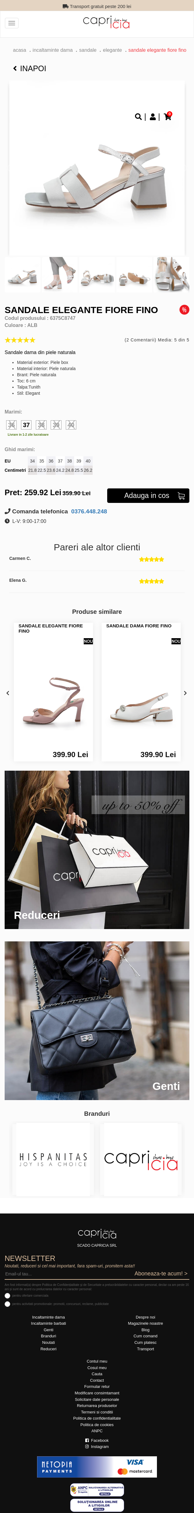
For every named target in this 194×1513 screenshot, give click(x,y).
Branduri (48, 1336)
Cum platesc (145, 1342)
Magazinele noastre (145, 1323)
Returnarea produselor (97, 1405)
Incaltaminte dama (53, 50)
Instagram (97, 1446)
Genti (48, 1329)
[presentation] (7, 693)
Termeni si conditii (97, 1412)
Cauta (97, 1374)
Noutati (48, 1342)
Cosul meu (97, 1367)
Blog (145, 1329)
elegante (112, 50)
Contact (97, 1380)
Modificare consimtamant (97, 1393)
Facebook (97, 1440)
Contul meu (97, 1361)
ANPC (97, 1431)
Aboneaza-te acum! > (161, 1273)
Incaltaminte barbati (48, 1323)
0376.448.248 (88, 511)
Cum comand (145, 1336)
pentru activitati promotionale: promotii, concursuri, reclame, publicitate (60, 1304)
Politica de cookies (97, 1424)
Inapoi (29, 68)
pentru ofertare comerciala (30, 1295)
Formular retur (97, 1386)
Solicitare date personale (97, 1399)
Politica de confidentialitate (97, 1418)
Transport (145, 1349)
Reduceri (48, 1349)
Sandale (87, 50)
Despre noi (145, 1317)
